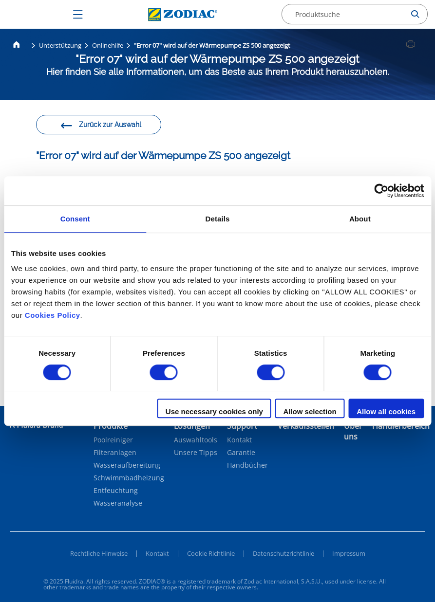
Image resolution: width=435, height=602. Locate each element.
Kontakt (239, 440)
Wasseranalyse (118, 503)
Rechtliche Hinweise (99, 553)
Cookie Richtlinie (211, 553)
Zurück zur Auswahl (100, 126)
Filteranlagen (115, 452)
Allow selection (309, 411)
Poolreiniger (113, 440)
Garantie (241, 452)
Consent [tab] (75, 219)
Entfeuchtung (116, 490)
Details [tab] (218, 219)
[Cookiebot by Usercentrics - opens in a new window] (381, 190)
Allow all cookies (386, 411)
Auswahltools (195, 440)
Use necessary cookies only (214, 411)
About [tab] (360, 219)
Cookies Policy (52, 315)
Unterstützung (60, 45)
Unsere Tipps (195, 452)
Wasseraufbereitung (127, 465)
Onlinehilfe (107, 45)
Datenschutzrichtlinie (283, 553)
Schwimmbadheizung (129, 478)
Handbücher (247, 465)
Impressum (348, 553)
